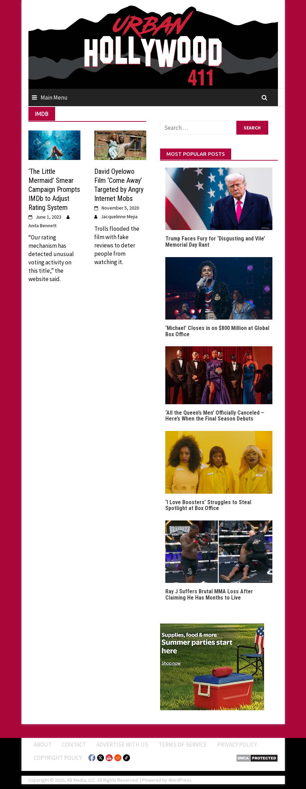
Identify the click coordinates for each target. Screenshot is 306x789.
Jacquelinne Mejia (119, 216)
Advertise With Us (122, 744)
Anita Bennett (42, 225)
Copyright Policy (58, 758)
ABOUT (43, 744)
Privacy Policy (237, 744)
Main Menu (54, 97)
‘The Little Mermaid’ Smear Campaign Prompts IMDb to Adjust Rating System (54, 189)
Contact (74, 744)
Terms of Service (183, 744)
